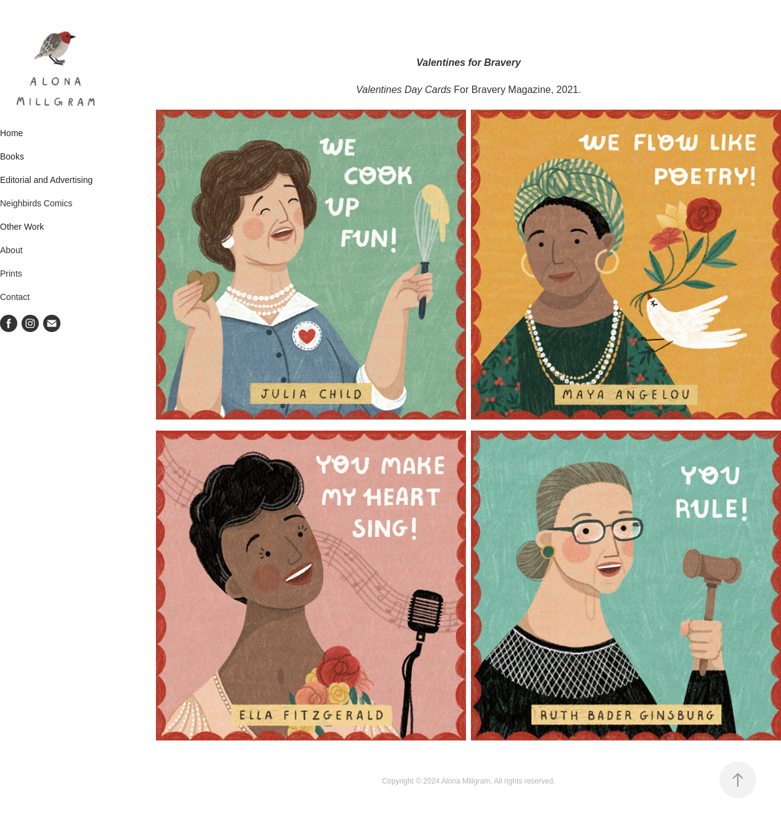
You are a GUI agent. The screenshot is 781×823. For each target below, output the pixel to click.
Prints (11, 273)
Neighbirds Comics (36, 203)
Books (12, 156)
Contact (15, 297)
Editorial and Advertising (46, 180)
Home (11, 133)
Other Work (22, 227)
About (11, 250)
